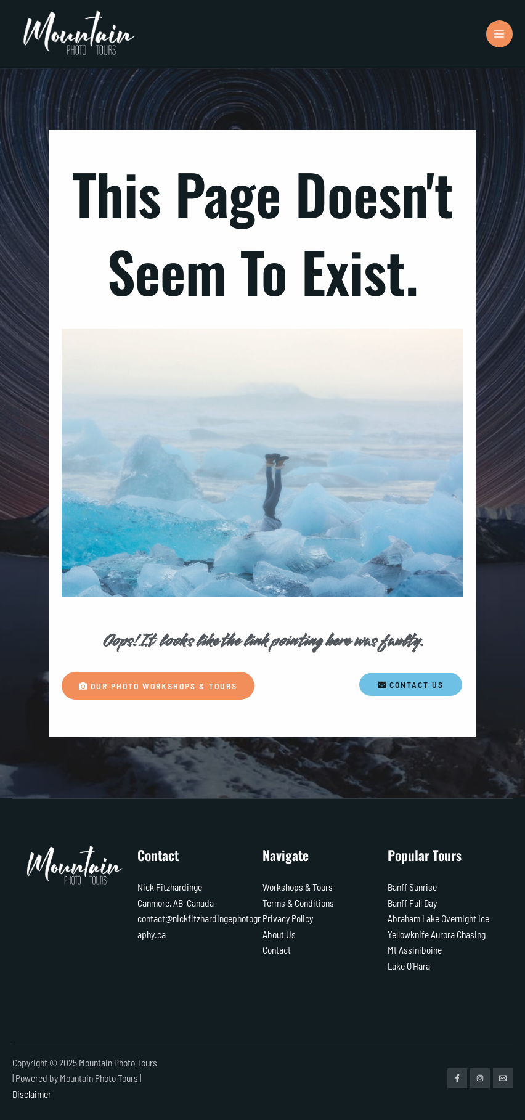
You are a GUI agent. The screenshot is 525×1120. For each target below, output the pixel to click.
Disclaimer (31, 1094)
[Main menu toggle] (499, 33)
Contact (276, 949)
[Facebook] (457, 1078)
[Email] (503, 1078)
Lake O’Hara (409, 965)
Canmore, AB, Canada (175, 903)
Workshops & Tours (297, 887)
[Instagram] (480, 1078)
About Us (279, 934)
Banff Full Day (412, 903)
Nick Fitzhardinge (169, 887)
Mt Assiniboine (415, 949)
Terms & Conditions (298, 903)
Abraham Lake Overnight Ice (438, 918)
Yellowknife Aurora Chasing (437, 934)
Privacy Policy (287, 918)
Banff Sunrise (412, 887)
